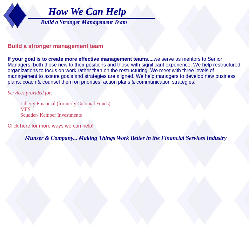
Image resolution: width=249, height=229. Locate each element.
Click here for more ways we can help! (50, 125)
